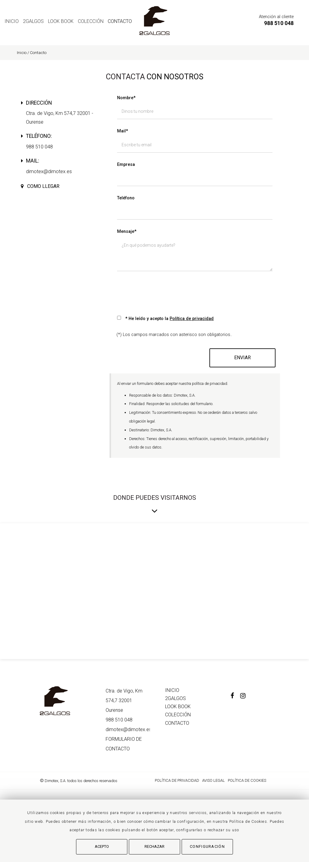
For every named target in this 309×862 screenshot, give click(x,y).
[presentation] (163, 291)
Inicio (12, 21)
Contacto (120, 21)
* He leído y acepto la (169, 318)
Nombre (126, 97)
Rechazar (154, 846)
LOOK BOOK (61, 21)
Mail (122, 131)
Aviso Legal (213, 780)
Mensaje (126, 231)
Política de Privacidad (177, 780)
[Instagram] (246, 696)
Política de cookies (247, 780)
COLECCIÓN (91, 21)
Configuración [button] (207, 846)
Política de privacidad (192, 318)
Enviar (242, 357)
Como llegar (43, 186)
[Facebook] (235, 696)
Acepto (102, 846)
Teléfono (126, 198)
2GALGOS (33, 21)
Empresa (126, 164)
